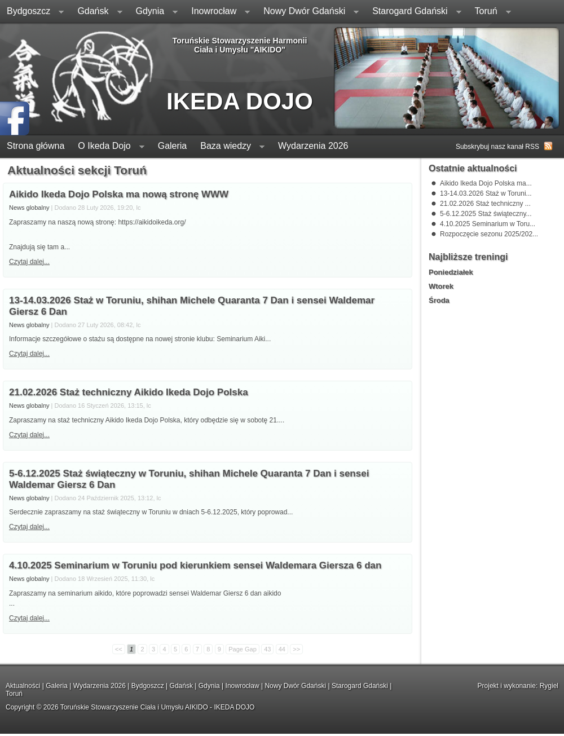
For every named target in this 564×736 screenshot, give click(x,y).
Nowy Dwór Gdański (308, 12)
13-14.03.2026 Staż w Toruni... (486, 193)
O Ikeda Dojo (107, 147)
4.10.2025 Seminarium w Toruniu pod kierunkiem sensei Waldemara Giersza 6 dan (195, 565)
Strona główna (35, 146)
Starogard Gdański (413, 12)
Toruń (489, 12)
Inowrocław (217, 12)
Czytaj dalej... (29, 354)
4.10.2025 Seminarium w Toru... (487, 224)
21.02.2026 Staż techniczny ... (485, 204)
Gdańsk (96, 12)
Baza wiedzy (229, 147)
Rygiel (549, 686)
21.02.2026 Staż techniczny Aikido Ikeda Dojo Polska (128, 392)
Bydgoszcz (32, 12)
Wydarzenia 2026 (313, 146)
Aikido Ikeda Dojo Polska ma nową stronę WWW (118, 194)
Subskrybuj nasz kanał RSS (497, 147)
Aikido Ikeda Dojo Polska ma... (486, 183)
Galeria (172, 146)
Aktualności (23, 686)
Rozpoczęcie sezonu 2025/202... (489, 234)
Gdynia (153, 12)
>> (296, 649)
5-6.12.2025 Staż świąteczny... (486, 214)
